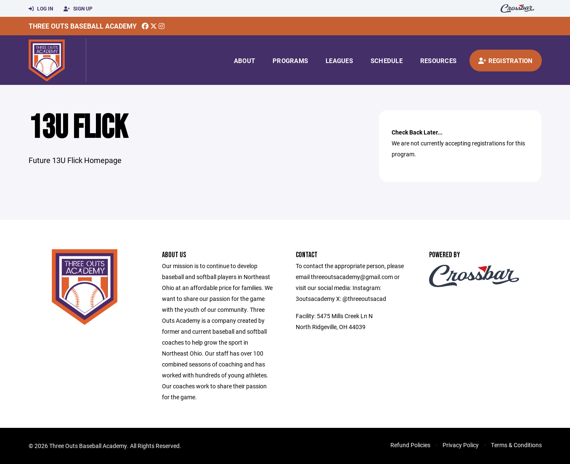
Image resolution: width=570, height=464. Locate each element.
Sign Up (78, 9)
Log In (41, 9)
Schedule (387, 60)
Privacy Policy (461, 445)
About (244, 60)
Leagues (339, 60)
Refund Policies (410, 445)
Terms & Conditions (516, 445)
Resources (438, 60)
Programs (290, 60)
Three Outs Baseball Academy (83, 25)
